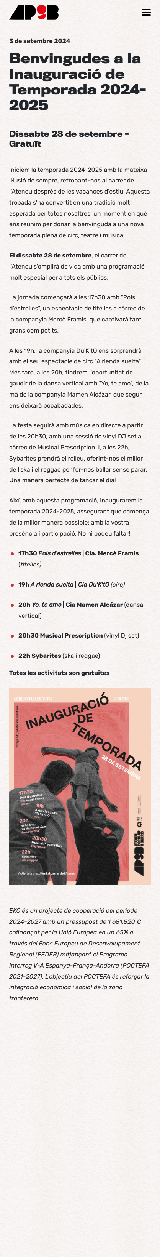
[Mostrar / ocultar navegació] (146, 12)
